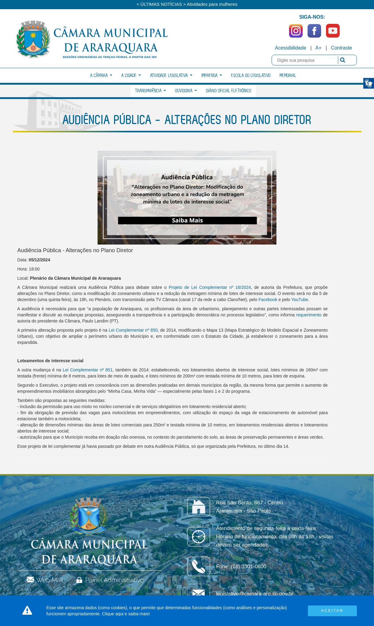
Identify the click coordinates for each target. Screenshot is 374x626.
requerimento (309, 314)
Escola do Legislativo (251, 75)
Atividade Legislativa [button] (171, 75)
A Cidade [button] (131, 75)
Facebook (267, 299)
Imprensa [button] (212, 75)
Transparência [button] (150, 91)
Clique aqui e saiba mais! (126, 613)
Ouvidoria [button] (186, 91)
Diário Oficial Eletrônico (228, 91)
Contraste (341, 47)
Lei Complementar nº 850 (133, 330)
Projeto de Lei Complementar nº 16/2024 (210, 287)
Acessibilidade (290, 47)
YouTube (299, 299)
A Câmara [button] (101, 75)
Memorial (288, 75)
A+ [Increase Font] (318, 47)
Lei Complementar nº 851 (88, 369)
